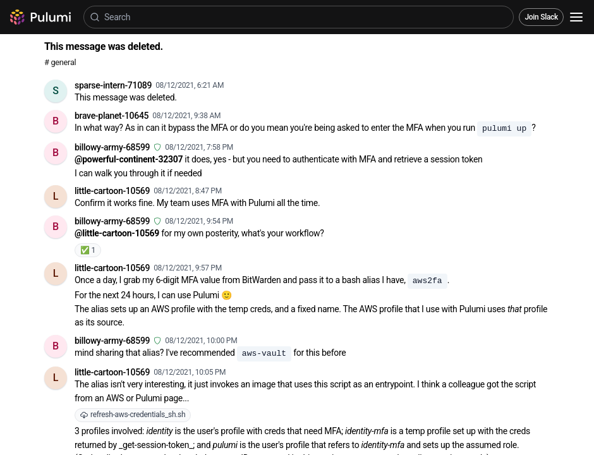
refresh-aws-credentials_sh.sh (132, 414)
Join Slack (541, 17)
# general (60, 62)
